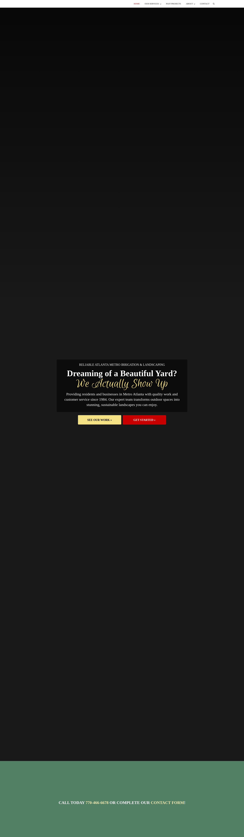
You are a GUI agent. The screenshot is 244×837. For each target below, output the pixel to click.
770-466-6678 (97, 811)
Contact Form (167, 811)
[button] (98, 428)
